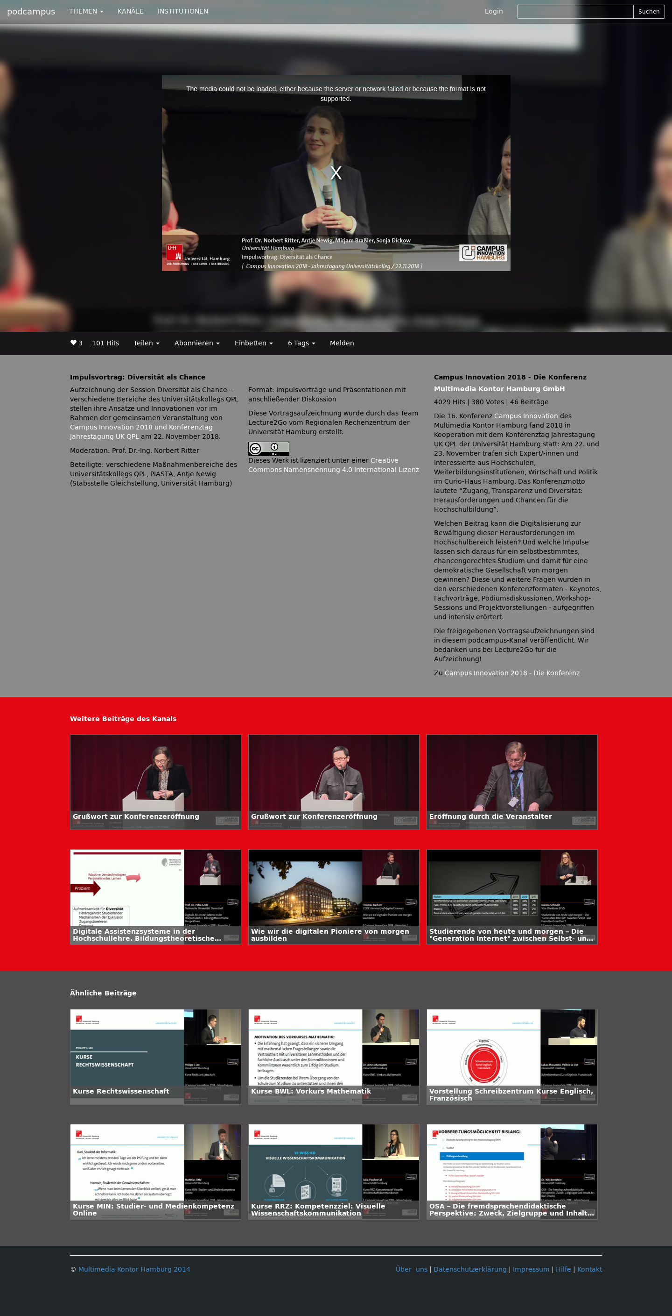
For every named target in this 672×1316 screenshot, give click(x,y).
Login (494, 11)
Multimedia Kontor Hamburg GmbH (499, 389)
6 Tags (301, 343)
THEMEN (86, 11)
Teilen (146, 343)
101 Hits (105, 343)
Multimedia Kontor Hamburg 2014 (134, 1269)
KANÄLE (131, 11)
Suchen (649, 11)
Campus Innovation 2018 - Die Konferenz (512, 673)
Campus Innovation (526, 416)
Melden (342, 343)
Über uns (411, 1269)
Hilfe (563, 1269)
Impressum (531, 1269)
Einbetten (254, 343)
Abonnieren (197, 343)
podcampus (31, 12)
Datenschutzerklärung (470, 1269)
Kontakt (589, 1269)
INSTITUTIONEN (183, 11)
